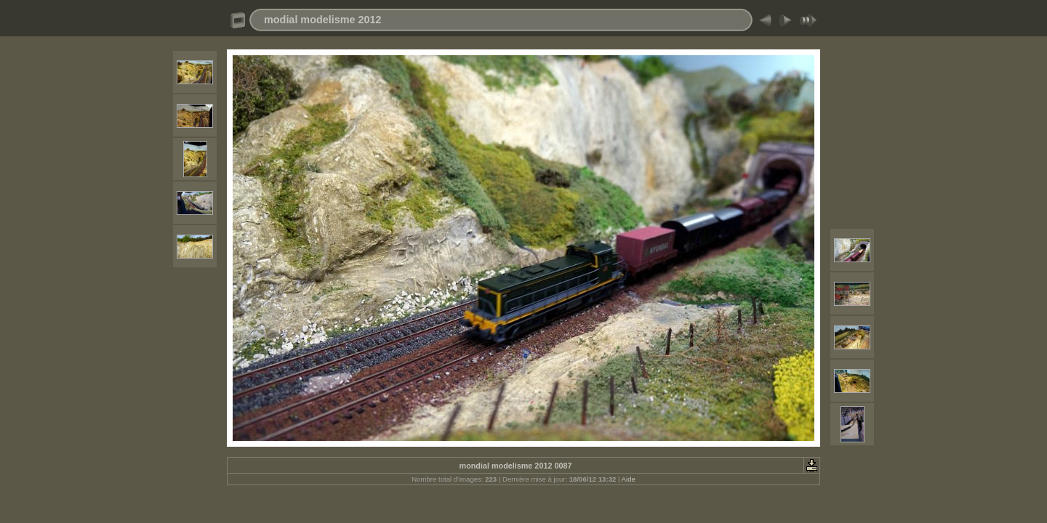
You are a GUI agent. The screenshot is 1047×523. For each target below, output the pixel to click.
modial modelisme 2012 (323, 19)
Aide (628, 479)
